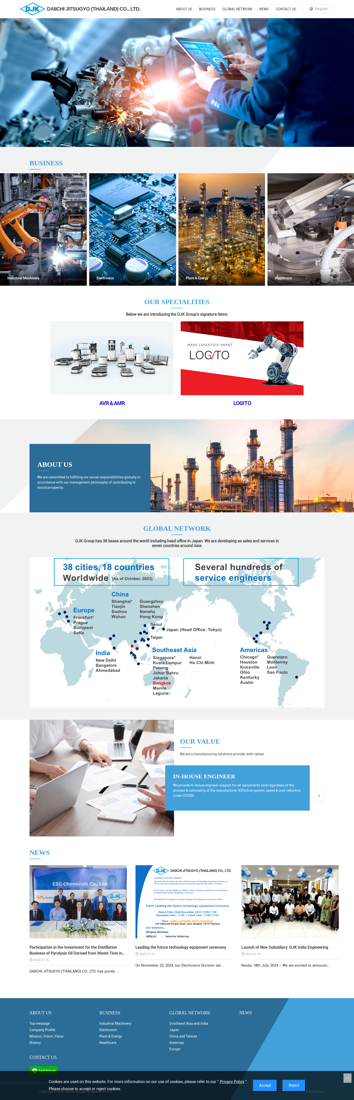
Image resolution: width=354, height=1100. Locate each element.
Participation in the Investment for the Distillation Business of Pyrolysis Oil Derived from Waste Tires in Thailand (76, 950)
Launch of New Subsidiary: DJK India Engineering (284, 947)
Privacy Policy (232, 1081)
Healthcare (107, 1043)
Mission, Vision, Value (46, 1036)
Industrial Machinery (23, 278)
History (35, 1043)
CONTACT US (286, 9)
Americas (176, 1043)
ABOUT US (184, 9)
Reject (294, 1085)
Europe (174, 1049)
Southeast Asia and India (188, 1023)
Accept (265, 1085)
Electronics (105, 278)
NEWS (264, 9)
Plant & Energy (197, 278)
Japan (174, 1030)
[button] (319, 795)
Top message (40, 1023)
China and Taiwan (183, 1036)
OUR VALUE (200, 741)
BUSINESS (207, 9)
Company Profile (42, 1030)
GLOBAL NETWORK (237, 9)
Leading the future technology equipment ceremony (180, 947)
